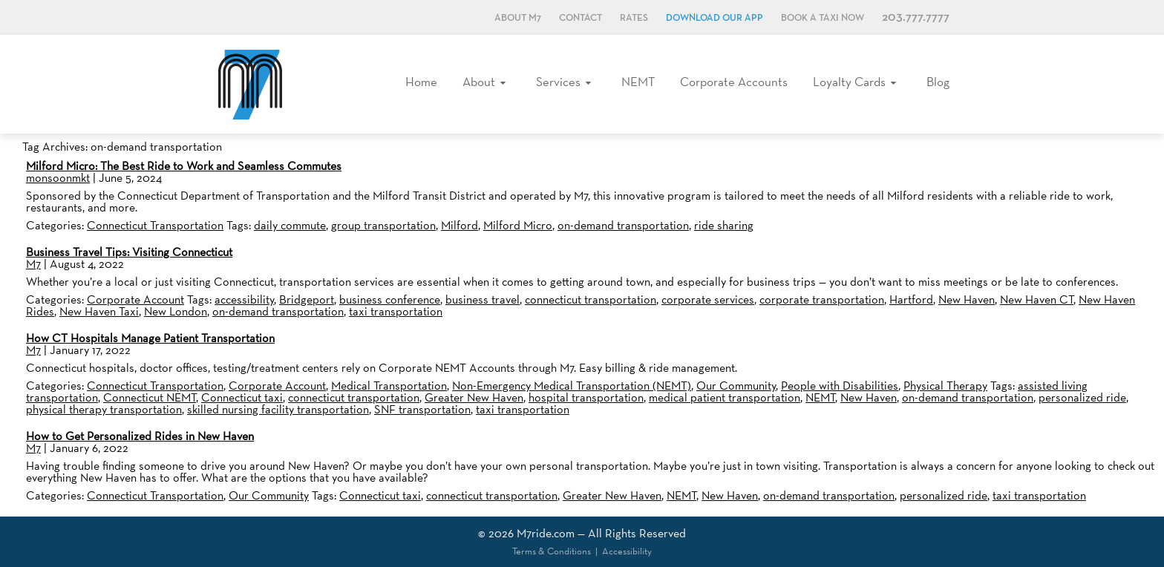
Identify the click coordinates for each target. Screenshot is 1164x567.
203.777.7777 (915, 17)
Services (558, 81)
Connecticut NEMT (149, 397)
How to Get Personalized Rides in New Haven (140, 436)
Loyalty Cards (849, 81)
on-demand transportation (623, 225)
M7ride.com (546, 533)
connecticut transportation (590, 299)
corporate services (707, 299)
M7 (33, 264)
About (478, 81)
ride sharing (723, 225)
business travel (482, 299)
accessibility (244, 299)
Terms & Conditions (551, 551)
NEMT (638, 81)
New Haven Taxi (99, 311)
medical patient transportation (724, 397)
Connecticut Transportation (155, 225)
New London (175, 311)
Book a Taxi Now (822, 18)
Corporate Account (135, 299)
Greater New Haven (474, 397)
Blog (937, 81)
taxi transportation (395, 311)
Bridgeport (306, 299)
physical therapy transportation (104, 409)
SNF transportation (422, 409)
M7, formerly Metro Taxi (250, 84)
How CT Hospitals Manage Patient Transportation (150, 338)
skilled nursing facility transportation (278, 409)
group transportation (383, 225)
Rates (634, 18)
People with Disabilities (839, 385)
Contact (580, 18)
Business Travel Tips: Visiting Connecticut (129, 252)
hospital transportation (586, 397)
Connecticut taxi (242, 397)
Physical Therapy (945, 385)
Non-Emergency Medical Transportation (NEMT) (571, 385)
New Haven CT (1036, 299)
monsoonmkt (58, 178)
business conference (389, 299)
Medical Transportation (389, 385)
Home (421, 81)
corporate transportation (821, 299)
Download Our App (714, 18)
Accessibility (627, 551)
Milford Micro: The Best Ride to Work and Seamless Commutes (183, 166)
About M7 (517, 18)
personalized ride (1082, 397)
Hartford (911, 299)
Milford (459, 225)
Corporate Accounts (734, 81)
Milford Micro (517, 225)
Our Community (736, 385)
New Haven (966, 299)
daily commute (290, 225)
